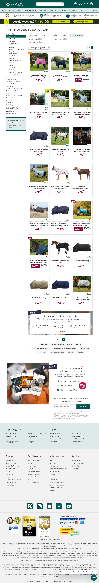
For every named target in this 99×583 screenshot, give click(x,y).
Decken (11, 47)
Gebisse (11, 63)
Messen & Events (33, 482)
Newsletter (75, 469)
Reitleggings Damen (12, 442)
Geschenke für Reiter (13, 81)
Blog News (78, 401)
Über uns (31, 469)
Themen (11, 65)
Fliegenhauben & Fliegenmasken (14, 52)
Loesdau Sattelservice (78, 463)
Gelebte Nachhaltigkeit (35, 471)
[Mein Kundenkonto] (81, 5)
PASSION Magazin (33, 474)
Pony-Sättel (12, 56)
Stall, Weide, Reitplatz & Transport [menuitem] (52, 10)
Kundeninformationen (57, 477)
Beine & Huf (12, 58)
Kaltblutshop (13, 67)
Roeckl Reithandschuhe (79, 439)
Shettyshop (12, 70)
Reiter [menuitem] (11, 10)
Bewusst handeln (11, 111)
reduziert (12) (58, 39)
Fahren (8, 471)
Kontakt (30, 463)
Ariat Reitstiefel (77, 436)
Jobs (29, 479)
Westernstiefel (32, 436)
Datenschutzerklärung (74, 416)
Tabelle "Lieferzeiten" (64, 578)
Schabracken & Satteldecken (13, 44)
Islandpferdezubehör (15, 72)
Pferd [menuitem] (4, 10)
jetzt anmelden (60, 331)
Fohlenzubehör (13, 74)
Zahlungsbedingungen (57, 485)
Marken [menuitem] (94, 10)
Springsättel (32, 442)
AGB (51, 460)
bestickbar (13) (34, 42)
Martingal (31, 439)
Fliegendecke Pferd (12, 433)
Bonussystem (32, 466)
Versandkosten (25, 574)
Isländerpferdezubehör (13, 479)
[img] (91, 5)
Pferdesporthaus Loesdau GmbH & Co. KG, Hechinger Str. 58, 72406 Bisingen (51, 581)
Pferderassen (10, 36)
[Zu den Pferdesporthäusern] (75, 4)
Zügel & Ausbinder (15, 60)
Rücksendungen (55, 471)
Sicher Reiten (10, 98)
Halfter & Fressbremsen (16, 49)
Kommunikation (11, 77)
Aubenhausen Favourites (14, 95)
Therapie (9, 100)
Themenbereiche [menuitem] (30, 10)
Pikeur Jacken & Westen (57, 439)
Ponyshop (12, 39)
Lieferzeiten (53, 479)
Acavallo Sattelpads (78, 442)
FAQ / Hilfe (53, 474)
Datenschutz (54, 466)
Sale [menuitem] (86, 10)
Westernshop (10, 34)
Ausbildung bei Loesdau (35, 477)
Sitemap (52, 490)
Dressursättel (10, 439)
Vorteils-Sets (10, 102)
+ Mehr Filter (78, 35)
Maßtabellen (75, 466)
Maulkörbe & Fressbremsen (37, 433)
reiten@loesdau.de (55, 539)
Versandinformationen (57, 482)
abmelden (72, 418)
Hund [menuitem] (19, 10)
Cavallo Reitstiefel (55, 433)
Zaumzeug (12, 41)
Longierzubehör (11, 463)
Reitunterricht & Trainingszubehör (12, 108)
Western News (66, 401)
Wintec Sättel (54, 442)
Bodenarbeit (10, 485)
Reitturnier (9, 93)
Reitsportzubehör (11, 113)
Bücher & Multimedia (13, 84)
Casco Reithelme (77, 433)
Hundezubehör (10, 469)
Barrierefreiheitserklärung (58, 469)
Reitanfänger (10, 105)
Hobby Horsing (11, 79)
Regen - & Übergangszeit (14, 88)
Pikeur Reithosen (55, 436)
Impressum (53, 463)
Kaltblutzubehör (11, 482)
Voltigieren (9, 474)
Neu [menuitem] (80, 10)
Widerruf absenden (56, 488)
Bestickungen (75, 460)
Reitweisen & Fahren (13, 91)
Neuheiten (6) (33, 39)
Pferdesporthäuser (34, 460)
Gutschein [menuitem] (73, 10)
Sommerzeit (10, 86)
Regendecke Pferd (11, 436)
